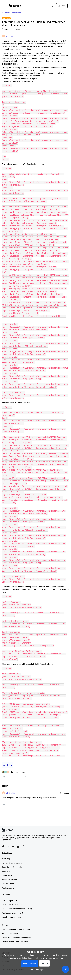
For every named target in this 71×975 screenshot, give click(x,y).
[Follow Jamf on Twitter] (3, 846)
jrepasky (9, 36)
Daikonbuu (10, 793)
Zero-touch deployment (12, 904)
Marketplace (7, 875)
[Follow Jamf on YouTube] (13, 846)
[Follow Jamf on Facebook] (23, 846)
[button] (5, 6)
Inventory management (11, 917)
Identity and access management (16, 929)
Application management (12, 913)
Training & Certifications (12, 863)
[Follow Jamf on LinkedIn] (8, 846)
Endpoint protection (10, 933)
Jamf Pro (7, 765)
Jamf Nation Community (12, 867)
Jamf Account (8, 888)
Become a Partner (9, 879)
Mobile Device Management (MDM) (17, 909)
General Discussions (12, 13)
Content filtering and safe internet (16, 942)
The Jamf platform (9, 900)
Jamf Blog (6, 871)
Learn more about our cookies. (50, 958)
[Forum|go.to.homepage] (15, 5)
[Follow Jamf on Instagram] (18, 846)
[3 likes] (13, 772)
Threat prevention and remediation (16, 937)
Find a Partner (8, 884)
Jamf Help (6, 859)
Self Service (7, 925)
